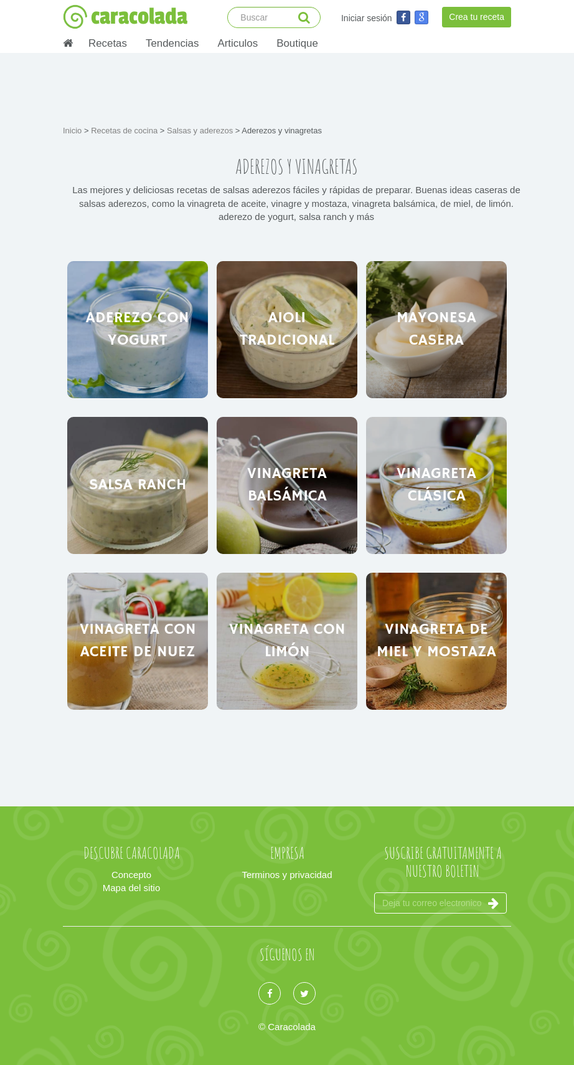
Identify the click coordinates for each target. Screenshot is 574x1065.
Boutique (297, 43)
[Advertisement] (289, 87)
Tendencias (172, 43)
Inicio (73, 130)
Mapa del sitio (132, 887)
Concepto (131, 874)
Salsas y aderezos (201, 130)
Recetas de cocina (125, 130)
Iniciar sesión (366, 18)
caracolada (125, 17)
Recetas (107, 43)
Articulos (237, 43)
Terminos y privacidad (287, 874)
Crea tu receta (476, 17)
